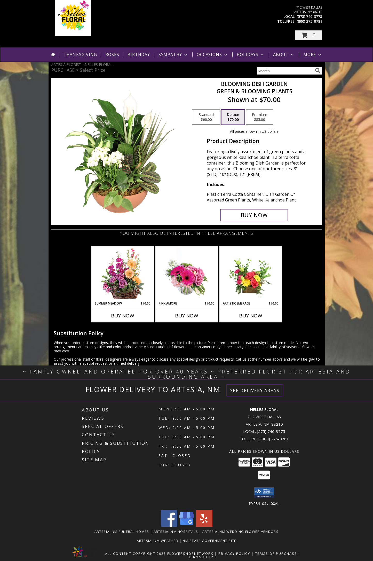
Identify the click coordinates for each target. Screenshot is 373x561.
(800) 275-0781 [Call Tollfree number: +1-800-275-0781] (274, 438)
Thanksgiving (80, 54)
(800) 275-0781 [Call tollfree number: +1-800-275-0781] (309, 21)
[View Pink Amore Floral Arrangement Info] (186, 274)
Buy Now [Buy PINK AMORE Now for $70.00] (186, 315)
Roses (112, 54)
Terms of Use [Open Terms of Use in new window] (202, 556)
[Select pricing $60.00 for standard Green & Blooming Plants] (206, 117)
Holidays (251, 54)
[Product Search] (285, 70)
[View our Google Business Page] (186, 525)
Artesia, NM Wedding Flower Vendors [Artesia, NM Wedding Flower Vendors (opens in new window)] (240, 531)
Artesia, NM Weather (157, 540)
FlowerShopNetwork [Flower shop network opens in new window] (190, 553)
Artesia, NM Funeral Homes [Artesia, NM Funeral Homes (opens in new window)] (121, 531)
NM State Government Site (209, 540)
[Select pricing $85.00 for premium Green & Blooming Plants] (259, 117)
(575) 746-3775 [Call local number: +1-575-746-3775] (309, 16)
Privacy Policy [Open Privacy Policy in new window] (234, 553)
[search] (318, 70)
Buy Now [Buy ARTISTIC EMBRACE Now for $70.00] (250, 315)
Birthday (139, 54)
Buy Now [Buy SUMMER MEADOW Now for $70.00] (122, 315)
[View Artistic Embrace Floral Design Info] (250, 274)
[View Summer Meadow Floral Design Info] (122, 274)
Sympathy (173, 54)
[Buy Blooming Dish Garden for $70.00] (254, 215)
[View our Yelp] (204, 525)
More (312, 54)
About (284, 54)
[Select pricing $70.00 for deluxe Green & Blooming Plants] (232, 117)
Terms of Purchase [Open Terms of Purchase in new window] (276, 553)
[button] (308, 35)
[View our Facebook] (169, 525)
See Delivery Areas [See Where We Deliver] (255, 390)
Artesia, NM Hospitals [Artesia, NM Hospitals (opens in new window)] (176, 531)
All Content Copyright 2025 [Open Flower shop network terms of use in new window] (135, 553)
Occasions (212, 54)
